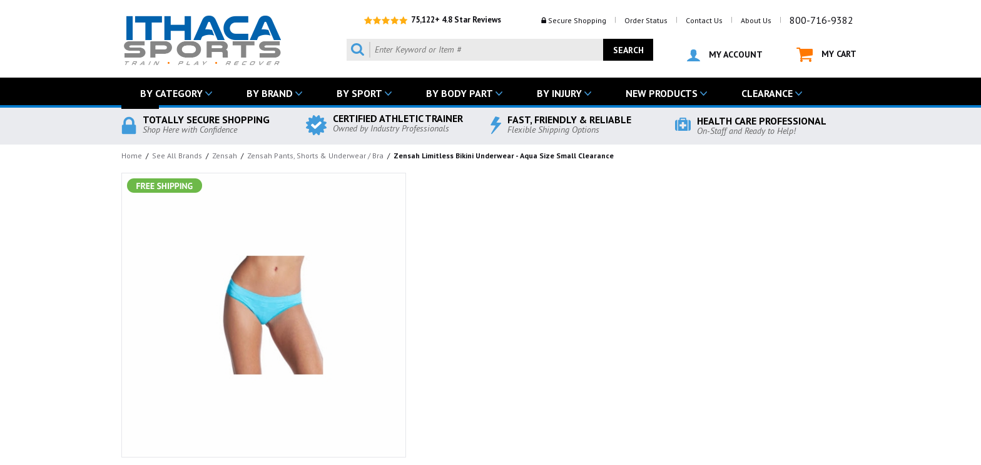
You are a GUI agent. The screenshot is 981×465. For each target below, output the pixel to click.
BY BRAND (270, 93)
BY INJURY (559, 93)
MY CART (826, 55)
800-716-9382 (821, 20)
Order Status (646, 20)
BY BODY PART (459, 93)
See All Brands (177, 155)
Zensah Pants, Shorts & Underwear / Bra (315, 155)
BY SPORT (359, 93)
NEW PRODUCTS (662, 93)
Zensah (224, 155)
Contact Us (704, 20)
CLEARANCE (767, 93)
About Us (756, 20)
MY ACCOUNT (725, 55)
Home (131, 155)
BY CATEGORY (171, 93)
